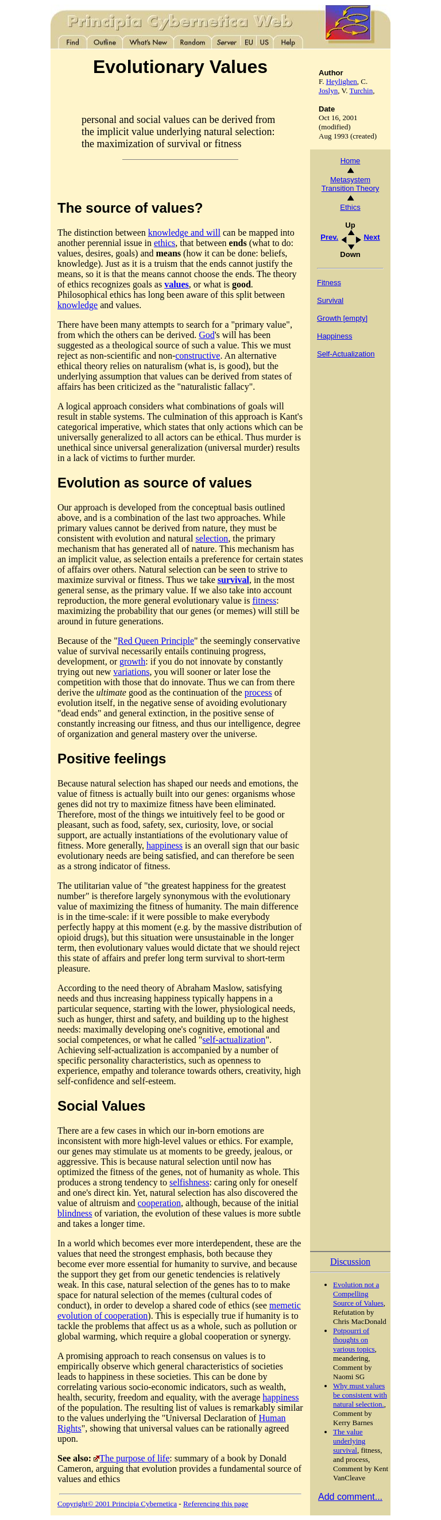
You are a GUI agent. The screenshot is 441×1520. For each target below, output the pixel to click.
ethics (164, 243)
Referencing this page (215, 1503)
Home (351, 160)
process (258, 692)
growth (132, 661)
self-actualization (233, 1040)
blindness (74, 1213)
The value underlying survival (349, 1440)
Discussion (350, 1261)
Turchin (361, 90)
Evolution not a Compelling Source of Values (358, 1293)
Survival (330, 300)
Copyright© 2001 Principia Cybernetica (117, 1503)
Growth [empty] (342, 318)
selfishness (189, 1182)
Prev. (329, 237)
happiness (164, 845)
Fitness (329, 282)
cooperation (159, 1203)
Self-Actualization (345, 354)
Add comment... (350, 1497)
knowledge (77, 305)
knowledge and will (184, 232)
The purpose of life (134, 1458)
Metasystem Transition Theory (350, 184)
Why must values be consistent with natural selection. (360, 1394)
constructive (197, 355)
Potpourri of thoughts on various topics (354, 1339)
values (176, 284)
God (207, 335)
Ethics (350, 207)
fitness (264, 600)
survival (233, 580)
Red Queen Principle (156, 641)
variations (131, 672)
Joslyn (328, 90)
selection (211, 538)
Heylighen (341, 81)
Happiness (334, 336)
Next (371, 237)
